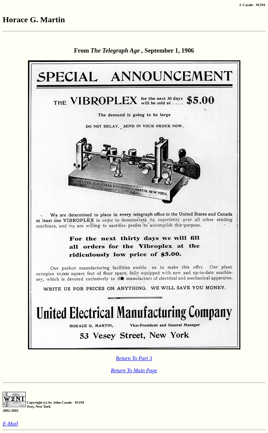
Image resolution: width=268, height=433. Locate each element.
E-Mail (10, 424)
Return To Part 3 (134, 358)
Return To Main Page (134, 370)
